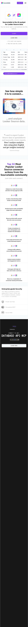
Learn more (14, 38)
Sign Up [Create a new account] (20, 3)
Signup (14, 33)
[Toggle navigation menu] (25, 3)
